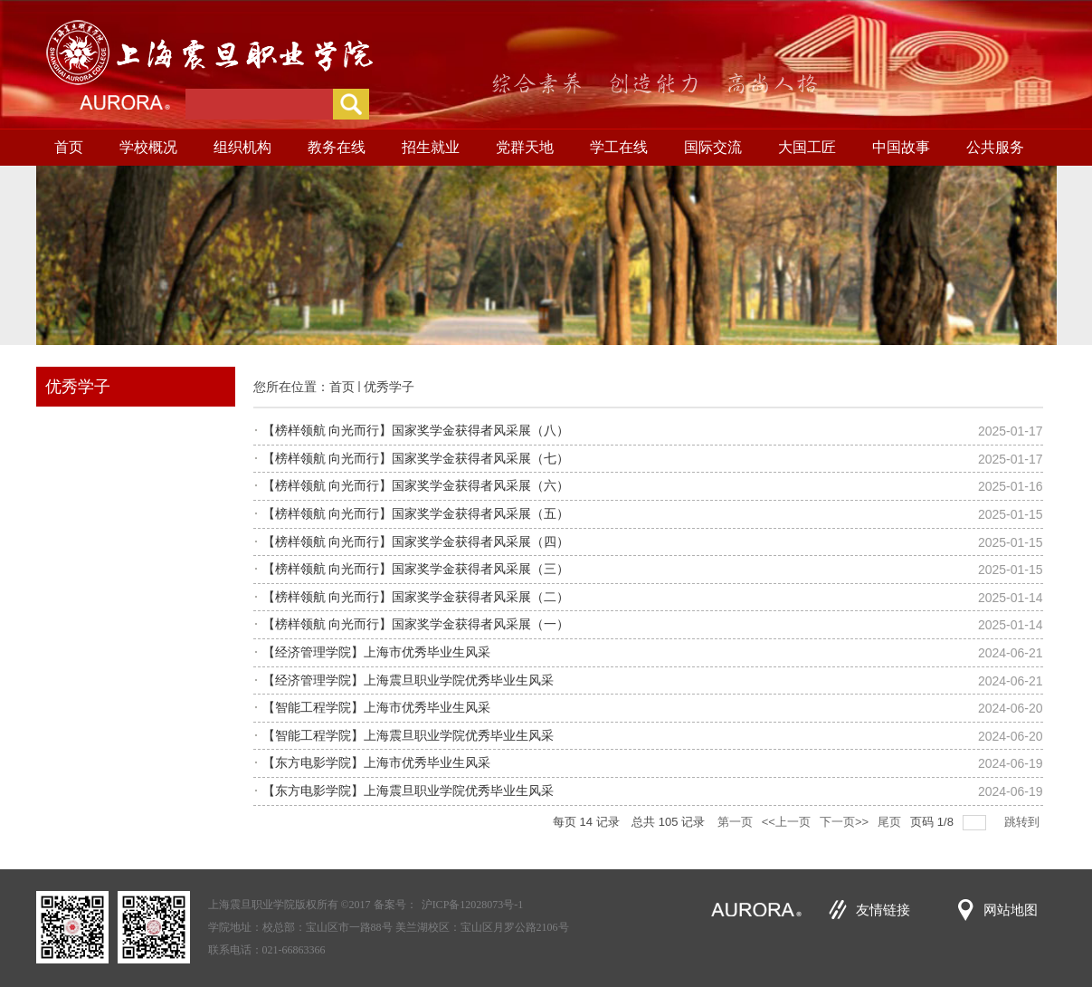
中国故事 (901, 147)
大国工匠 (807, 147)
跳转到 (1023, 822)
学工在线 (619, 147)
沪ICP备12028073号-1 (473, 904)
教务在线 (337, 147)
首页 (68, 147)
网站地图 (1010, 910)
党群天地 (525, 147)
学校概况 (148, 147)
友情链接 (883, 910)
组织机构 (242, 147)
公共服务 (995, 147)
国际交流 (713, 147)
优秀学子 (389, 386)
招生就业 (431, 147)
